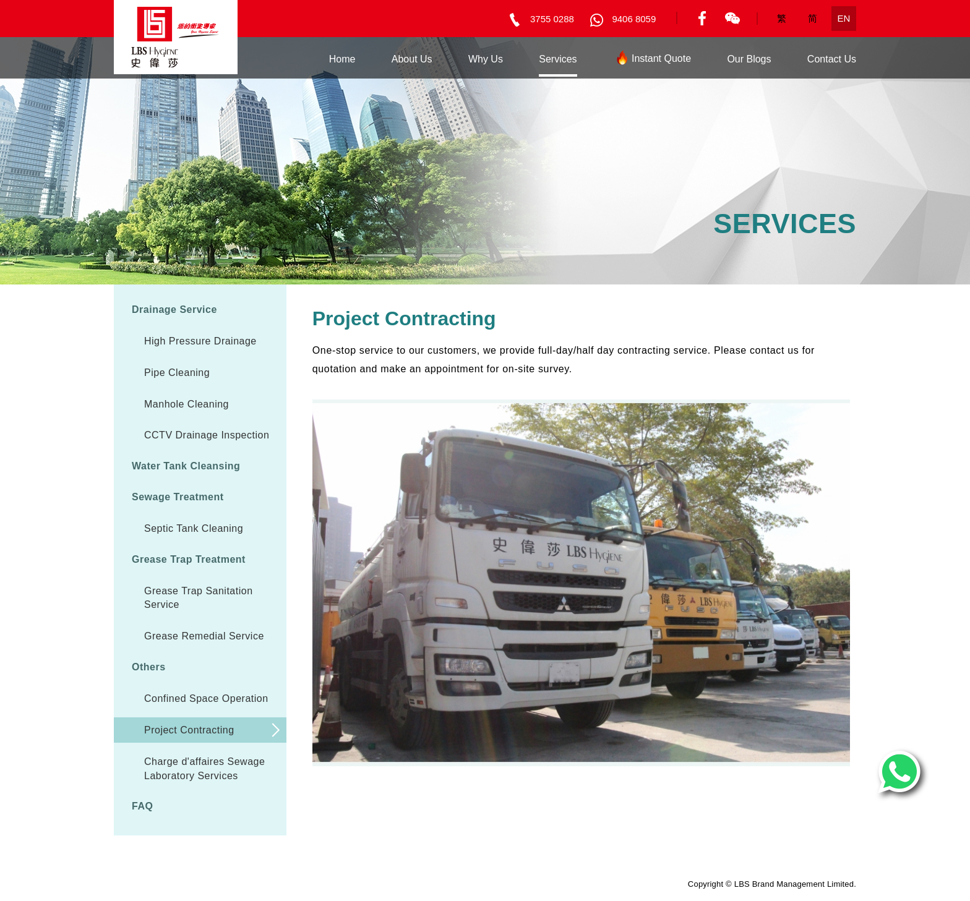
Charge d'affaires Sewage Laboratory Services (204, 768)
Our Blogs (749, 59)
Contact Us (831, 59)
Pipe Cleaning (177, 372)
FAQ (142, 806)
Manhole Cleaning (186, 404)
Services (558, 59)
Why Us (485, 59)
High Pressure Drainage (200, 341)
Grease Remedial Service (204, 636)
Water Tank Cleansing (186, 466)
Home (342, 59)
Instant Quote (652, 61)
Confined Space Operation (206, 698)
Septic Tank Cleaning (193, 528)
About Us (412, 59)
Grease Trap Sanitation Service (198, 598)
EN (844, 18)
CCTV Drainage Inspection (206, 435)
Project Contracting (189, 730)
